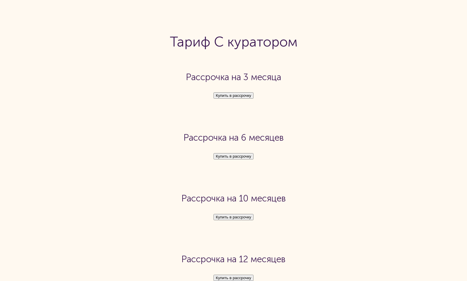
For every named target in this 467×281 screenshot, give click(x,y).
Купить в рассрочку (233, 95)
